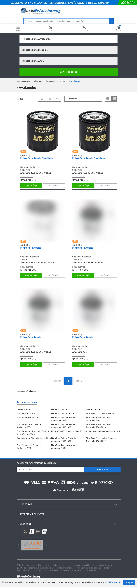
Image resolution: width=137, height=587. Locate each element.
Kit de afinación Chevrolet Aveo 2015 (68, 431)
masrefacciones (23, 81)
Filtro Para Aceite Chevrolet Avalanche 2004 (98, 419)
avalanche (75, 81)
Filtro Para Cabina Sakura (28, 417)
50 (57, 99)
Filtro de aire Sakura (26, 413)
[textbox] (68, 21)
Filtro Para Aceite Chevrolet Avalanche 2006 (29, 426)
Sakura (65, 81)
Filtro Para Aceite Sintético (36, 158)
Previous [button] (17, 545)
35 (50, 99)
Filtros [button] (23, 99)
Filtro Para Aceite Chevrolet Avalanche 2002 (29, 446)
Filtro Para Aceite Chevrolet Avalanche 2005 (63, 446)
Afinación (37, 81)
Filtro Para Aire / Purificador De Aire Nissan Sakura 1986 (33, 432)
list (108, 98)
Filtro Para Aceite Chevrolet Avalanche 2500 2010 (98, 426)
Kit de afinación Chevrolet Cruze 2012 (103, 431)
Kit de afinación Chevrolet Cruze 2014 (34, 438)
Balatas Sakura (93, 409)
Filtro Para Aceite (51, 81)
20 (42, 99)
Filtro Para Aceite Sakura (62, 413)
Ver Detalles (54, 186)
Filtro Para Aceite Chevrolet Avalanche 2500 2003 (63, 426)
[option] (32, 545)
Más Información (113, 582)
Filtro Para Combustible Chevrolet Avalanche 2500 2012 (101, 439)
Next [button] (46, 545)
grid (114, 98)
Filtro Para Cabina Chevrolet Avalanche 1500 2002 (64, 439)
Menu (18, 28)
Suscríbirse (102, 469)
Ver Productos (69, 72)
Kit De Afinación (24, 409)
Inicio (50, 28)
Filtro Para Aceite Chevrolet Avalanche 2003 (63, 419)
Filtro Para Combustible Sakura (100, 413)
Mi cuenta (84, 28)
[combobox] (68, 39)
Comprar (31, 185)
